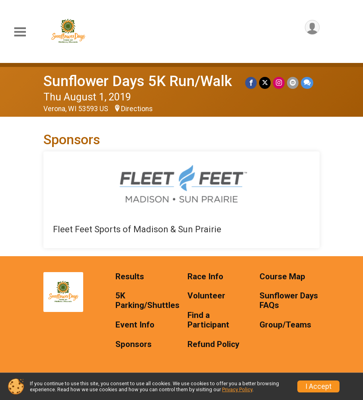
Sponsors (133, 344)
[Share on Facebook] (251, 82)
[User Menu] (312, 27)
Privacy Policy (237, 389)
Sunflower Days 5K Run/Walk (137, 81)
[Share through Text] (307, 82)
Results (129, 276)
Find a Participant (208, 320)
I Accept (318, 386)
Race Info (205, 276)
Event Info (134, 324)
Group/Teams (285, 324)
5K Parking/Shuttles (145, 300)
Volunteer (206, 295)
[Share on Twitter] (265, 82)
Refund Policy (213, 344)
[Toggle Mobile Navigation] (20, 32)
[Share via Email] (293, 82)
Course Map (282, 276)
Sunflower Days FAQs (289, 300)
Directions (137, 109)
